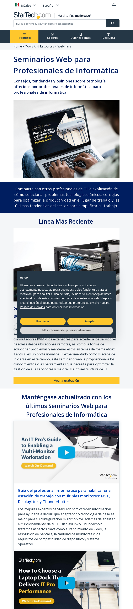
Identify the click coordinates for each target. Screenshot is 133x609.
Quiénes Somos (80, 36)
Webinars (64, 46)
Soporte (52, 36)
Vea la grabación (66, 380)
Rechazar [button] (42, 321)
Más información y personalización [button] (66, 330)
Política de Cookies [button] (32, 307)
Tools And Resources (39, 46)
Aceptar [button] (90, 321)
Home (18, 46)
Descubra (108, 36)
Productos (24, 36)
